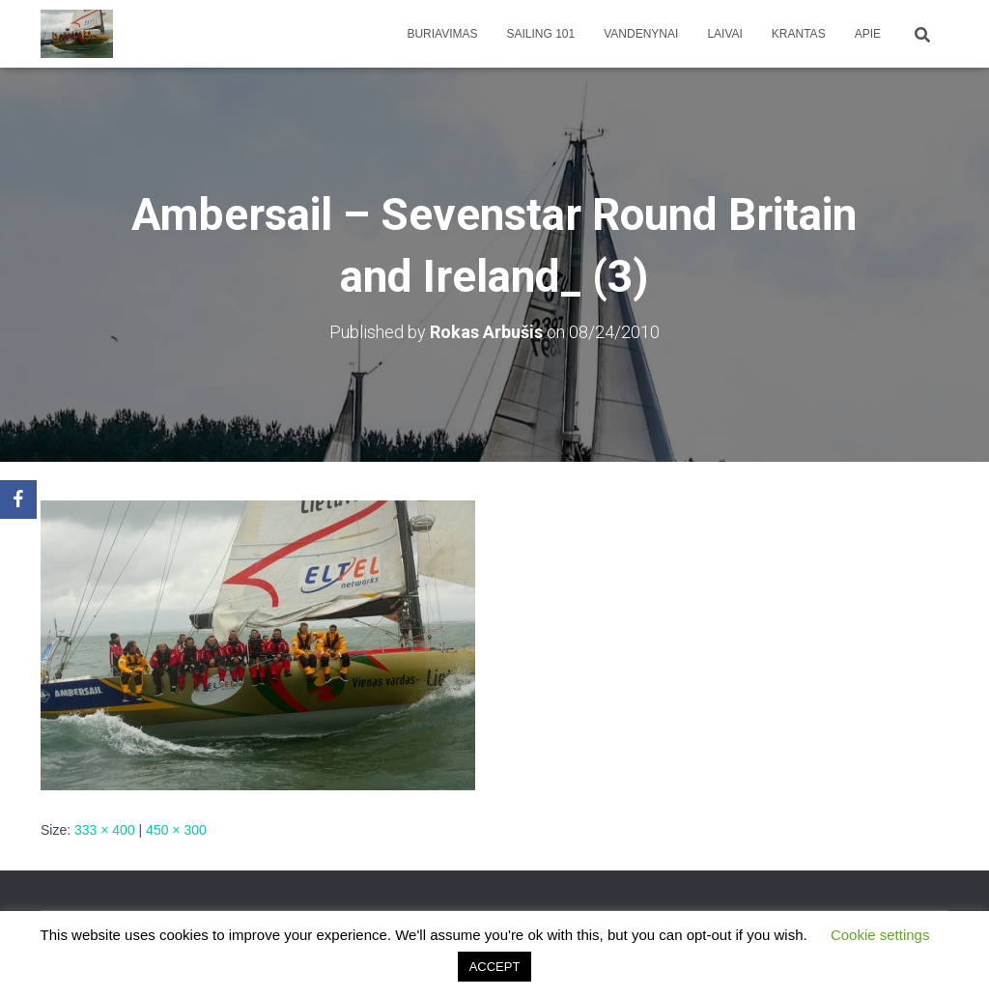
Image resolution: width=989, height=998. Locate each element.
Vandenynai (641, 34)
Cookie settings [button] (880, 935)
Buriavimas (442, 34)
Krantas (799, 34)
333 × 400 (104, 830)
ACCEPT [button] (495, 966)
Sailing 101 (541, 34)
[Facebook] (18, 499)
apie (868, 34)
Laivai (724, 34)
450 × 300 (176, 830)
